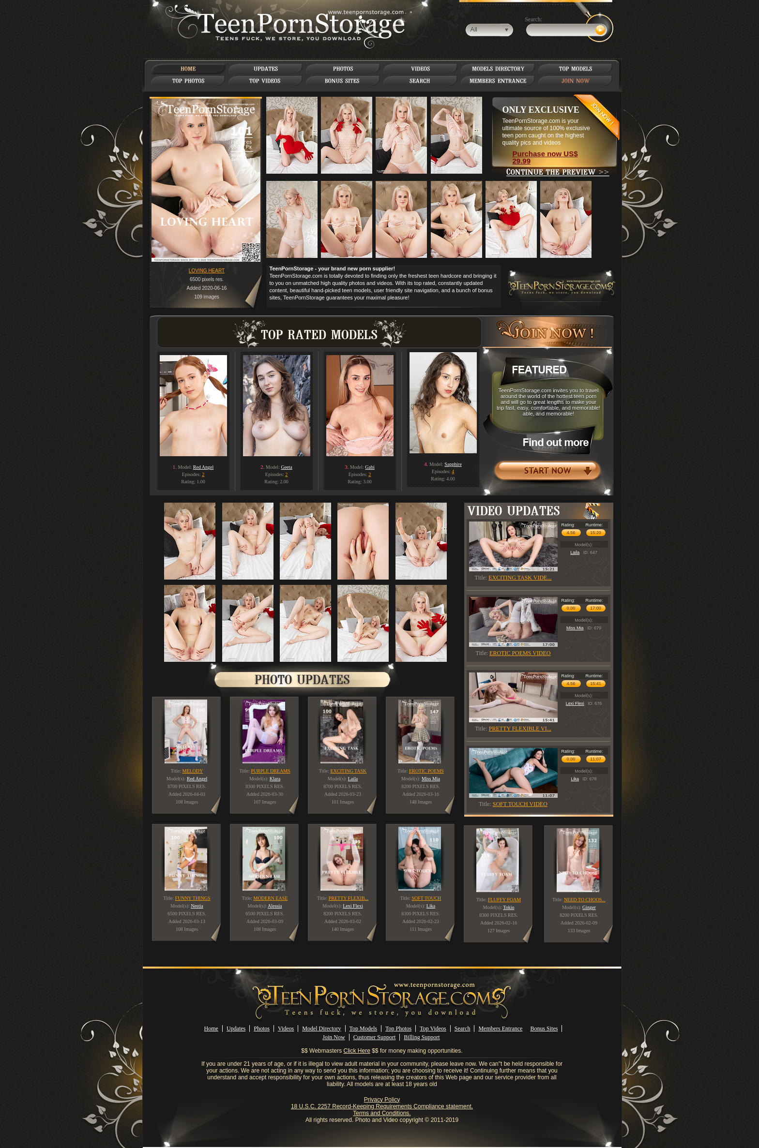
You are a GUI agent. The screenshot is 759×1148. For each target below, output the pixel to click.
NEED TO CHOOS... (585, 899)
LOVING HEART (207, 270)
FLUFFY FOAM (504, 899)
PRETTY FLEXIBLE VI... (520, 728)
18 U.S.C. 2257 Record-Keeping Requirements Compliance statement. (382, 1106)
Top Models (363, 1028)
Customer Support (374, 1037)
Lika (575, 778)
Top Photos (398, 1028)
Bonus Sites (544, 1028)
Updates (236, 1028)
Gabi (369, 467)
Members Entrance (500, 1028)
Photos (262, 1028)
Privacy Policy (382, 1099)
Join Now (333, 1037)
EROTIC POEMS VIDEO (519, 653)
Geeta (286, 467)
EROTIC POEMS (426, 771)
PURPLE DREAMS (270, 771)
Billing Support (422, 1037)
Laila (574, 552)
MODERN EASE (270, 898)
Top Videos (433, 1028)
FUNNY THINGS (192, 898)
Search (463, 1028)
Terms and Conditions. (381, 1113)
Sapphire (453, 464)
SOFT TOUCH (426, 898)
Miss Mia (575, 628)
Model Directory (321, 1028)
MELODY (192, 771)
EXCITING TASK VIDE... (519, 577)
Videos (286, 1028)
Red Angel (203, 467)
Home (211, 1028)
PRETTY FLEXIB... (348, 898)
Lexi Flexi (575, 703)
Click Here (357, 1050)
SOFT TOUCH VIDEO (520, 804)
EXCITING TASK (348, 771)
